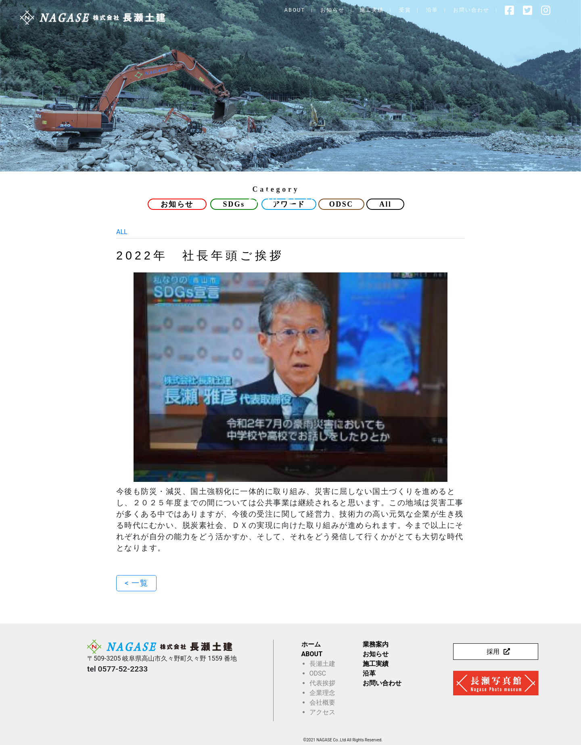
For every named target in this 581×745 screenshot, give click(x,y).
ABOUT (300, 10)
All (385, 204)
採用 (493, 651)
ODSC (341, 204)
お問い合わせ (477, 10)
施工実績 (377, 10)
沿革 (437, 10)
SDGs (234, 204)
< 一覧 (136, 583)
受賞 (410, 10)
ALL (121, 232)
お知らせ (338, 10)
